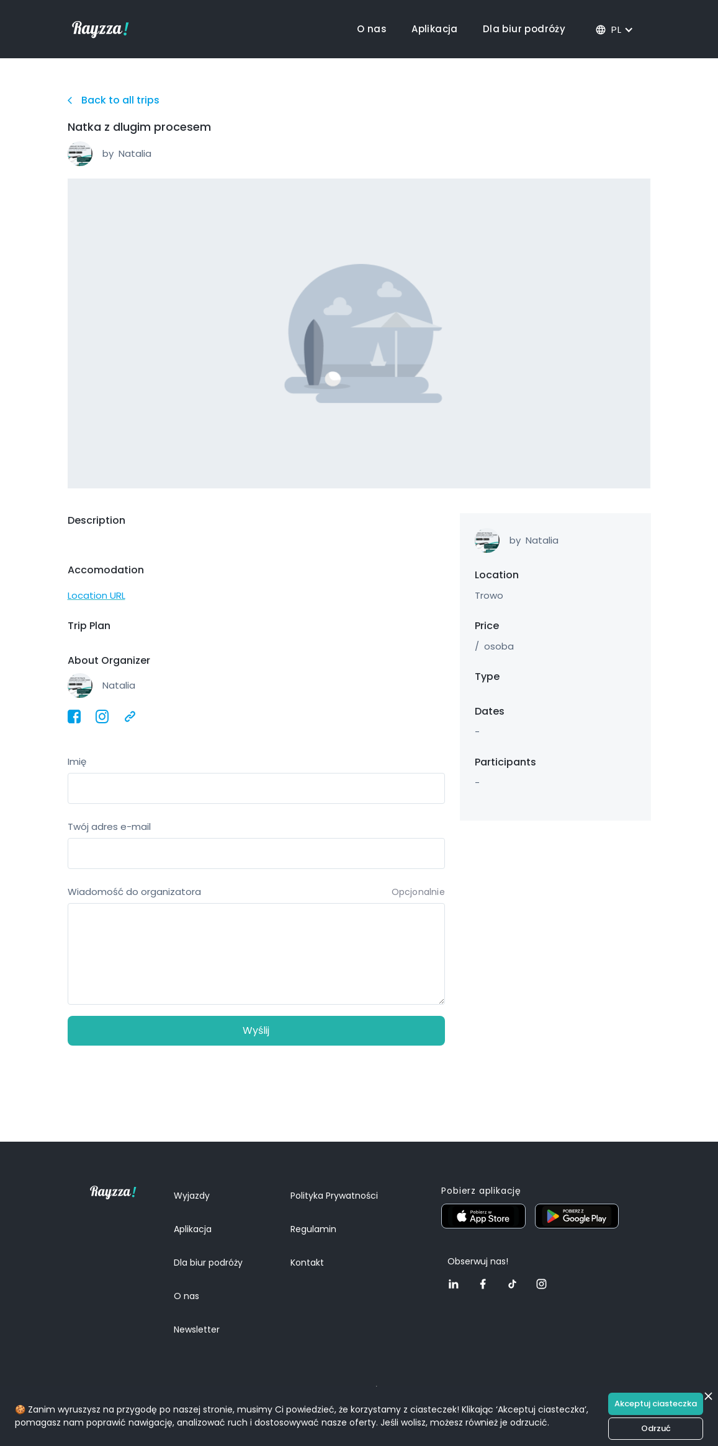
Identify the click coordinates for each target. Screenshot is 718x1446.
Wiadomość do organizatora (134, 891)
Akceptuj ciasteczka (655, 1403)
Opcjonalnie (418, 892)
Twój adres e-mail (109, 826)
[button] (615, 29)
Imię (77, 761)
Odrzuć (656, 1428)
